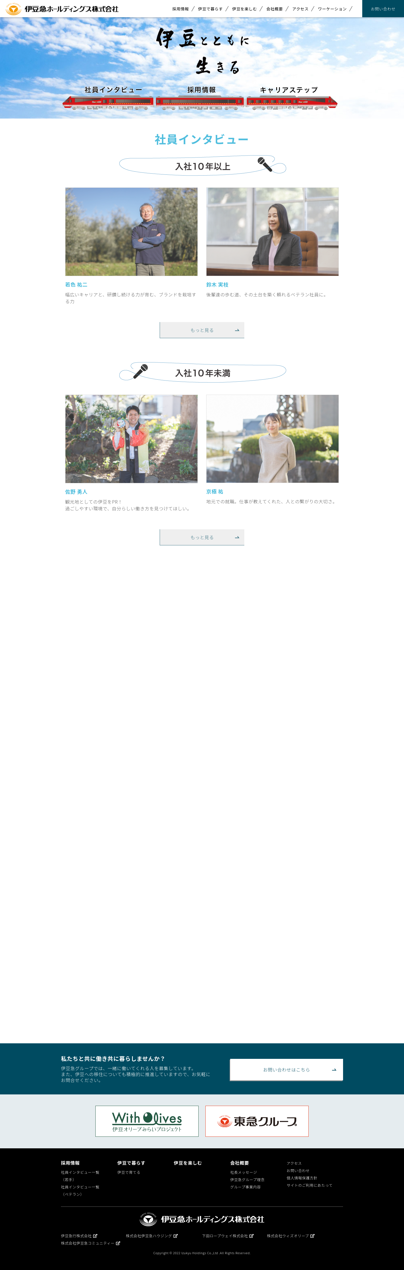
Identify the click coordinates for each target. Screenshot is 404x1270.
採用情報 (180, 8)
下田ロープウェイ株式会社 (228, 1235)
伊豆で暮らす (210, 8)
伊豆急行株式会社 (79, 1235)
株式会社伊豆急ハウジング (152, 1235)
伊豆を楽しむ (244, 8)
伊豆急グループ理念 (247, 1179)
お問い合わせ (383, 9)
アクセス (300, 8)
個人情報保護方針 (302, 1178)
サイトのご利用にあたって (310, 1185)
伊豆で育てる (128, 1172)
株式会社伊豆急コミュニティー (90, 1243)
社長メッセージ (243, 1172)
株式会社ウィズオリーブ (291, 1235)
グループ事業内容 (245, 1187)
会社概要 (274, 8)
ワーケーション (332, 8)
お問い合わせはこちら (286, 1069)
